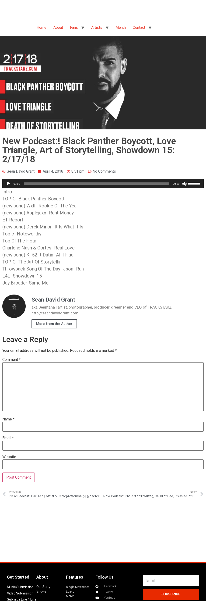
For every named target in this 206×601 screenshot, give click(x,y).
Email (8, 438)
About (58, 27)
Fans (74, 27)
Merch (120, 27)
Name (8, 419)
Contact (139, 27)
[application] (103, 183)
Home (41, 27)
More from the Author (54, 324)
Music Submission (20, 587)
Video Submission (20, 593)
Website (9, 457)
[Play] (8, 183)
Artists (96, 27)
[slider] (96, 183)
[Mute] (184, 183)
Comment (11, 360)
